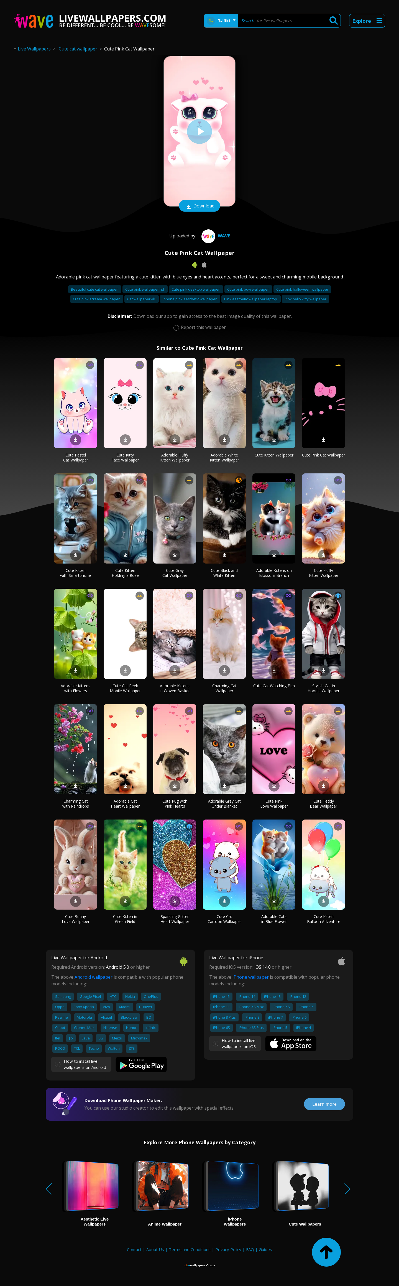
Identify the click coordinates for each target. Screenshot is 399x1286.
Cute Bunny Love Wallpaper (75, 919)
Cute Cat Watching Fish (274, 685)
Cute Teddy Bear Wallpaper (323, 803)
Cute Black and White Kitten (224, 573)
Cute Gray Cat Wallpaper (174, 573)
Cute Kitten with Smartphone (75, 573)
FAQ (250, 1249)
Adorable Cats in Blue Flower (274, 919)
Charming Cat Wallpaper (224, 688)
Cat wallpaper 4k (141, 298)
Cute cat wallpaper (78, 49)
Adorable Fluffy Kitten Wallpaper (175, 457)
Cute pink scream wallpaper (97, 298)
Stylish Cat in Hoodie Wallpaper (323, 688)
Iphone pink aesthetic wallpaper (190, 298)
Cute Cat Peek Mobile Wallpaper (125, 688)
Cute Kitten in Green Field (125, 919)
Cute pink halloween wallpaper (302, 289)
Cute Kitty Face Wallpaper (125, 457)
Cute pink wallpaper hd (145, 289)
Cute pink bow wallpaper (248, 289)
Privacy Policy (228, 1249)
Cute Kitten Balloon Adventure (323, 919)
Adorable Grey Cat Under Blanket (224, 803)
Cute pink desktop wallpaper (196, 289)
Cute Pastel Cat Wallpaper (75, 457)
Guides (265, 1249)
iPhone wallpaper (250, 977)
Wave (215, 236)
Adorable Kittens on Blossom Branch (274, 573)
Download (199, 206)
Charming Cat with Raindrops (75, 803)
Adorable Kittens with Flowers (75, 688)
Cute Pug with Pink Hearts (174, 803)
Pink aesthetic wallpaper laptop (251, 298)
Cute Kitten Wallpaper (274, 455)
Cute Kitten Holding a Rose (125, 573)
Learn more (324, 1104)
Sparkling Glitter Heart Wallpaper (174, 919)
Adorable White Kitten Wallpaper (224, 457)
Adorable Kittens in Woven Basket (175, 688)
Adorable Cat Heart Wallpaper (125, 803)
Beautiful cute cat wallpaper (95, 289)
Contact (134, 1249)
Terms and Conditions (190, 1249)
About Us (155, 1249)
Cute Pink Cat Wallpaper (323, 455)
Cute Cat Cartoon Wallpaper (224, 919)
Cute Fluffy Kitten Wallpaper (323, 573)
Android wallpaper (93, 977)
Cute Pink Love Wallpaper (274, 803)
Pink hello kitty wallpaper (305, 298)
